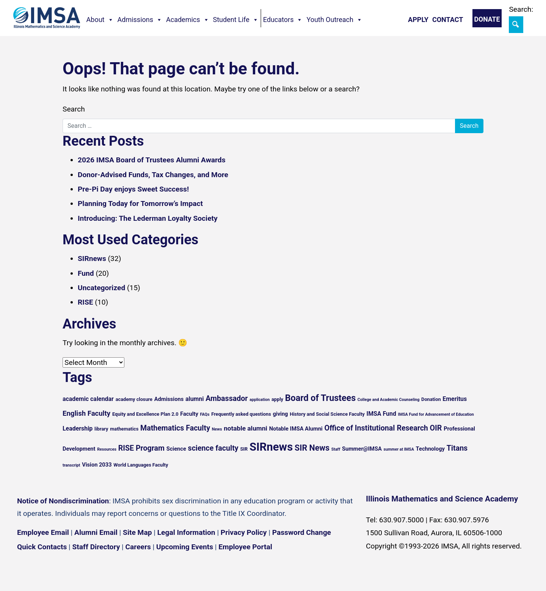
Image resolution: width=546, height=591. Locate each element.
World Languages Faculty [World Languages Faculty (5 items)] (140, 465)
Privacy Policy (244, 532)
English (455, 579)
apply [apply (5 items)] (277, 399)
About (100, 20)
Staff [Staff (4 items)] (335, 449)
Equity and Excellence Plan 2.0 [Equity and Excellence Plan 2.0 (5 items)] (145, 414)
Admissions (140, 20)
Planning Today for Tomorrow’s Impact (140, 203)
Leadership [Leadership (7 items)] (78, 428)
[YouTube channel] (72, 569)
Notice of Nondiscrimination (63, 501)
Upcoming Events (184, 546)
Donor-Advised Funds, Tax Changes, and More (153, 174)
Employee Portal (245, 546)
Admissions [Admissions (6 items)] (169, 399)
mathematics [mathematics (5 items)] (124, 429)
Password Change (301, 532)
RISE (85, 302)
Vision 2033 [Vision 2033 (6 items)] (96, 464)
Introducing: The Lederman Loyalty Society (148, 218)
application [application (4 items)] (259, 399)
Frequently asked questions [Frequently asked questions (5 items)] (241, 414)
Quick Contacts (42, 546)
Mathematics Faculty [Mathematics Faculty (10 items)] (175, 428)
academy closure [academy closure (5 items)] (134, 399)
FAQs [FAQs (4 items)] (205, 414)
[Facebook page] (26, 569)
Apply (418, 20)
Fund (86, 273)
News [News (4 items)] (217, 429)
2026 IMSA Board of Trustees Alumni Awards (152, 160)
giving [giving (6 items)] (280, 413)
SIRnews (92, 258)
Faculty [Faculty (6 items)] (189, 413)
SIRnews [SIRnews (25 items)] (271, 446)
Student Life (236, 20)
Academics (187, 20)
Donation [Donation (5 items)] (431, 399)
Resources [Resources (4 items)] (106, 449)
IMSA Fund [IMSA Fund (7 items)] (381, 413)
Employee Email (43, 532)
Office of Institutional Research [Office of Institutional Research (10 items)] (376, 428)
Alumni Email (96, 532)
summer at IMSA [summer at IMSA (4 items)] (398, 449)
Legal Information (186, 532)
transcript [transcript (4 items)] (71, 465)
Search (74, 109)
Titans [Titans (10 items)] (457, 448)
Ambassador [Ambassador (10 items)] (227, 398)
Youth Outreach (334, 20)
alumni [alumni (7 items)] (194, 398)
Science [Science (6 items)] (176, 448)
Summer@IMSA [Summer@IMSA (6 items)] (362, 448)
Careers (138, 546)
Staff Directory (96, 546)
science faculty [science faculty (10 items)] (213, 448)
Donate (487, 19)
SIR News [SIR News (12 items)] (312, 448)
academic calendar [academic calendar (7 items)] (88, 398)
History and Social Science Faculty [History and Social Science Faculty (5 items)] (327, 414)
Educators (283, 20)
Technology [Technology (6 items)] (430, 448)
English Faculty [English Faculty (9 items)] (86, 413)
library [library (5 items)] (101, 429)
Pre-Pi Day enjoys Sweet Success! (133, 189)
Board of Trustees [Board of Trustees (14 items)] (320, 398)
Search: (521, 9)
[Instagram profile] (49, 569)
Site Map (137, 532)
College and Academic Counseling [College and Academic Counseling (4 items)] (388, 399)
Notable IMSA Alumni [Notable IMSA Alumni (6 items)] (296, 428)
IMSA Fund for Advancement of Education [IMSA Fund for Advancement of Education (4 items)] (436, 414)
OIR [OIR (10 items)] (436, 428)
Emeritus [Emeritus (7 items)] (454, 398)
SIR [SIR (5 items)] (244, 449)
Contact (447, 20)
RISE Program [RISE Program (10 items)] (141, 448)
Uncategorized (101, 287)
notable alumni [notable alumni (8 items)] (245, 428)
